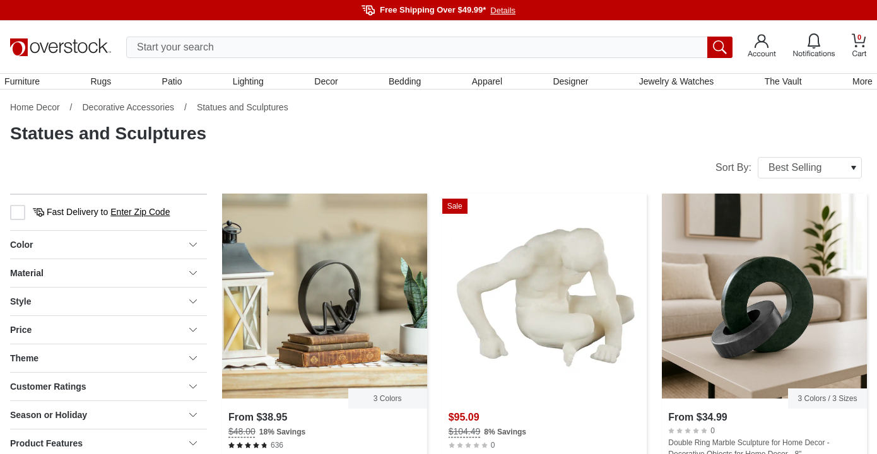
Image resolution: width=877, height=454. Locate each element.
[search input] (429, 47)
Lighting (250, 84)
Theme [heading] (103, 364)
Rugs (105, 84)
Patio (175, 84)
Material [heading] (103, 279)
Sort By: (788, 173)
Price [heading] (103, 335)
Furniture (27, 84)
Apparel (486, 84)
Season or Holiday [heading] (103, 421)
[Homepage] (60, 47)
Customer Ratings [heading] (103, 392)
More (857, 84)
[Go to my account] (762, 47)
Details (502, 10)
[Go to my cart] (859, 47)
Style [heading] (103, 307)
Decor (327, 84)
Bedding (405, 84)
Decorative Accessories (128, 113)
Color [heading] (103, 250)
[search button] (720, 47)
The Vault (779, 84)
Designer (568, 84)
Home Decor (35, 113)
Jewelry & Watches (672, 84)
